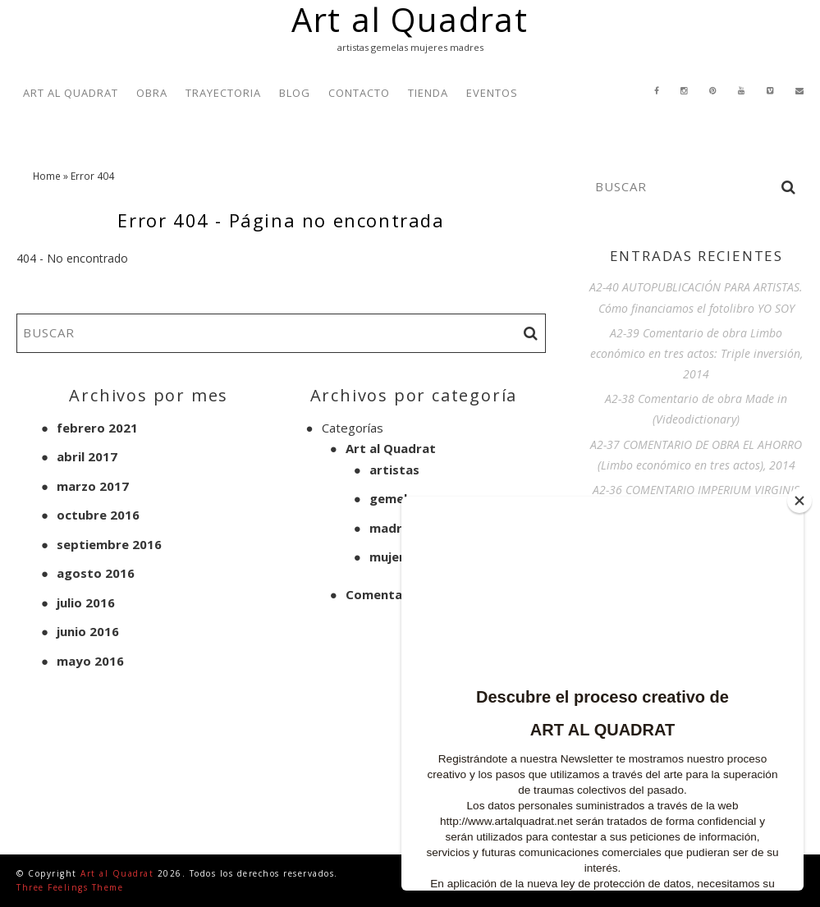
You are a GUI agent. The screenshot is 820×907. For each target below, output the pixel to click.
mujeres (394, 556)
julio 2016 (86, 602)
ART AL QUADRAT (70, 92)
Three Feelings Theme (69, 887)
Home (47, 175)
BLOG (294, 92)
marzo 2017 (93, 486)
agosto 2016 (96, 573)
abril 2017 (87, 456)
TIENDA (428, 92)
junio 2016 (88, 631)
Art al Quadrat (391, 448)
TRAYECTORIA (223, 92)
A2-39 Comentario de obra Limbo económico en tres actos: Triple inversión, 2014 (696, 353)
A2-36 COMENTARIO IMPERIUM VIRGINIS (696, 489)
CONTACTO (359, 92)
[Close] (799, 500)
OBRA (151, 92)
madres (392, 528)
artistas (394, 469)
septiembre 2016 (109, 544)
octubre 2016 (98, 514)
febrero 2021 (97, 427)
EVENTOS (492, 92)
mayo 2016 (90, 661)
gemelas (395, 498)
